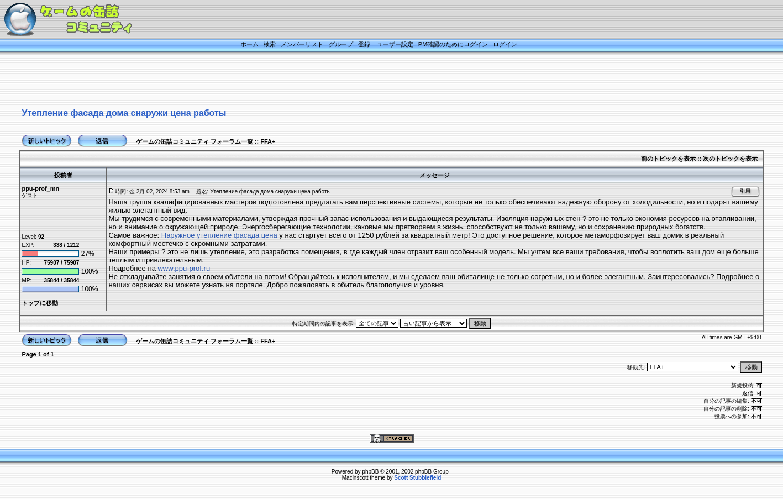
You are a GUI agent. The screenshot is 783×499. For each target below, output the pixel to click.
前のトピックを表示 (668, 158)
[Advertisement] (378, 81)
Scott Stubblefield (417, 478)
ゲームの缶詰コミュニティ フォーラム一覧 (194, 141)
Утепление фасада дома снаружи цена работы (124, 113)
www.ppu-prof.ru (183, 268)
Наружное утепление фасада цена (219, 235)
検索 (270, 44)
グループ (341, 44)
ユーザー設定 (395, 44)
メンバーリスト (302, 44)
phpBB (370, 472)
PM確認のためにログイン (453, 44)
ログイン (505, 44)
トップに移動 (40, 303)
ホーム (249, 44)
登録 (364, 44)
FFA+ (267, 141)
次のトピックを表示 (730, 158)
